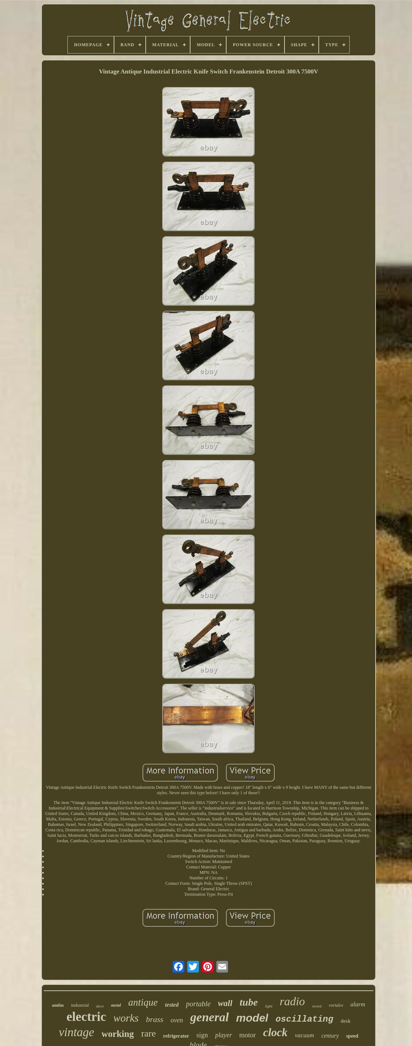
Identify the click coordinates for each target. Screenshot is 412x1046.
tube (249, 1002)
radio (292, 1001)
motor (247, 1035)
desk (346, 1021)
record (317, 1006)
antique (143, 1002)
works (125, 1018)
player (223, 1035)
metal (116, 1005)
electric (86, 1017)
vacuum (304, 1035)
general (209, 1017)
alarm (357, 1004)
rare (148, 1033)
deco (100, 1006)
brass (155, 1019)
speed (352, 1036)
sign (202, 1035)
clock (275, 1032)
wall (225, 1003)
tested (171, 1005)
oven (176, 1020)
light (268, 1006)
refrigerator (176, 1036)
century (330, 1036)
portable (198, 1004)
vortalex (336, 1005)
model (252, 1018)
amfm (58, 1005)
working (118, 1034)
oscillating (304, 1019)
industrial (80, 1005)
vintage (76, 1032)
